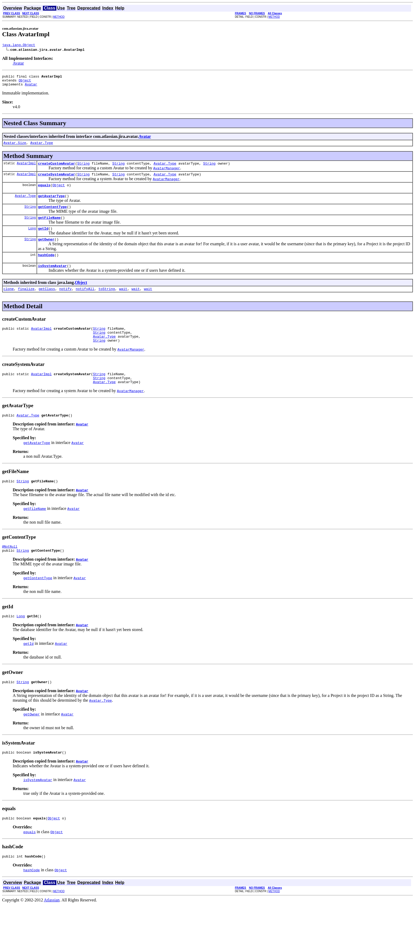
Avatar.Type (41, 146)
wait (123, 301)
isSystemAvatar (52, 277)
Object (25, 82)
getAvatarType (51, 203)
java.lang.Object (18, 45)
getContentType (52, 214)
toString (106, 301)
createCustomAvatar (56, 168)
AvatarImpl (26, 168)
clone (8, 301)
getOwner (46, 249)
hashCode (46, 266)
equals (44, 191)
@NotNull (9, 567)
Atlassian (52, 925)
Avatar (18, 64)
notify (65, 301)
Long (32, 237)
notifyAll (85, 301)
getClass (47, 301)
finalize (26, 301)
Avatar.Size (14, 146)
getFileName (49, 226)
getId (43, 237)
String (83, 168)
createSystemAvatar (56, 179)
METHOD (59, 16)
